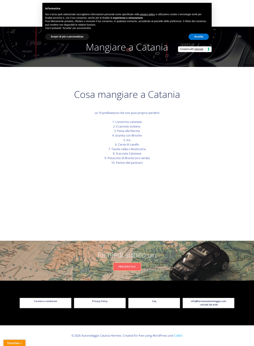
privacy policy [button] (147, 14)
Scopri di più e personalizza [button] (67, 36)
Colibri (178, 336)
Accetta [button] (198, 36)
